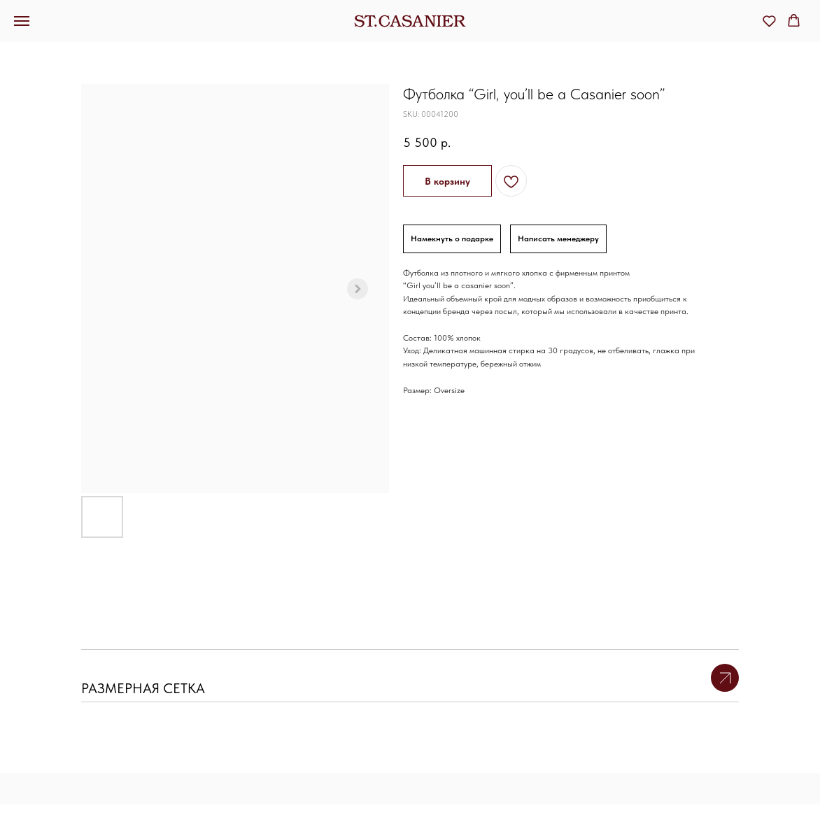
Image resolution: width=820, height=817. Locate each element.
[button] (769, 20)
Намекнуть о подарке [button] (452, 238)
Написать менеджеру (558, 238)
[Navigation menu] (21, 21)
